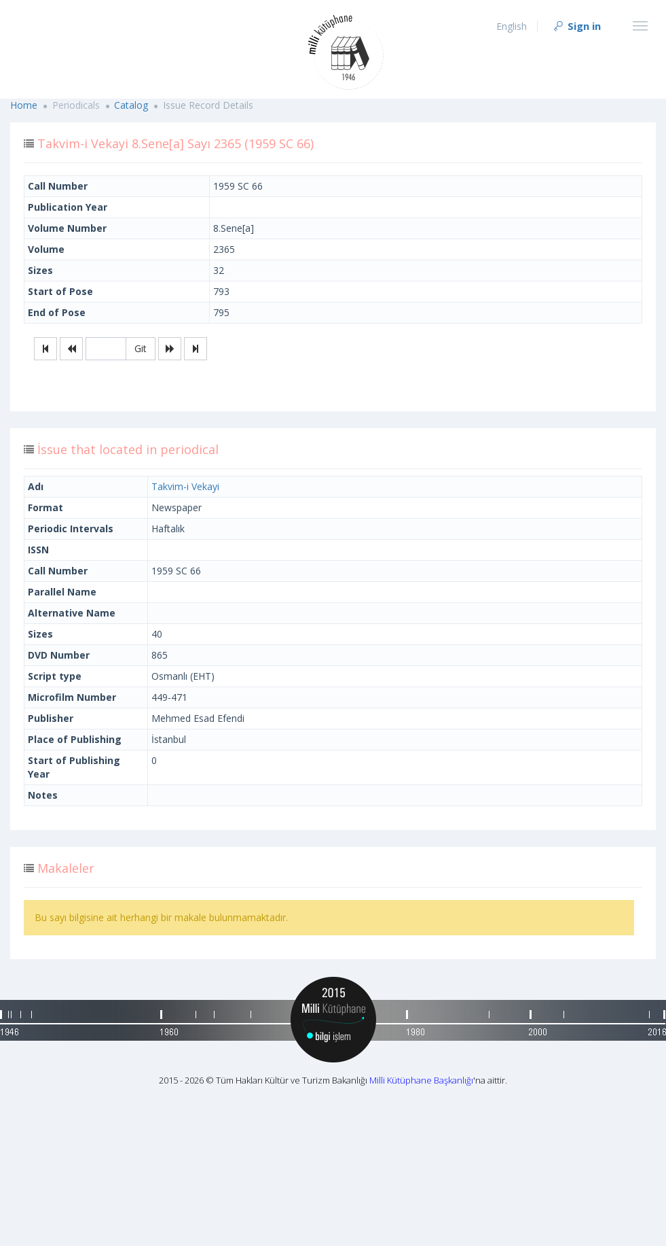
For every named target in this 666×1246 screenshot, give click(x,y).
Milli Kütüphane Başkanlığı (421, 1080)
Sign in (576, 26)
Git (140, 348)
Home (23, 105)
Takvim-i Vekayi (185, 486)
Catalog (131, 105)
